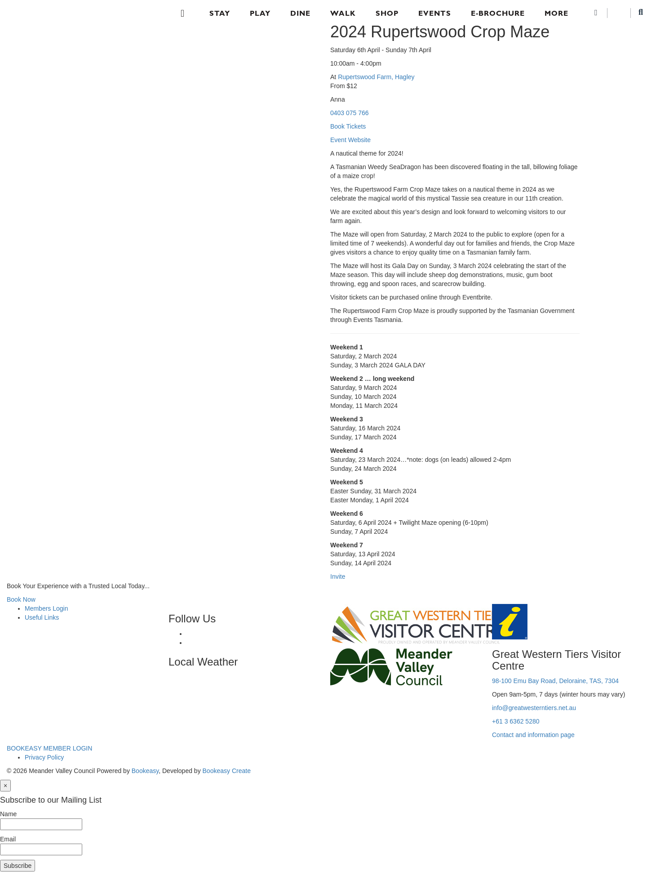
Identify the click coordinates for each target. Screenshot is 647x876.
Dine (300, 13)
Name (8, 814)
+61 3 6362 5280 (516, 721)
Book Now (21, 599)
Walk (343, 13)
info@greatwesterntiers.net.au (534, 707)
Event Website (350, 139)
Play (260, 13)
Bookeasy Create (227, 770)
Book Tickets (348, 126)
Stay (219, 13)
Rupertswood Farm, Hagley (376, 76)
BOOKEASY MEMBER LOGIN (49, 748)
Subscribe (17, 865)
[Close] (5, 785)
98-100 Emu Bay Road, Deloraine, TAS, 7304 (555, 680)
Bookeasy (145, 770)
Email (8, 839)
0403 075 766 (349, 112)
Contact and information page (533, 734)
